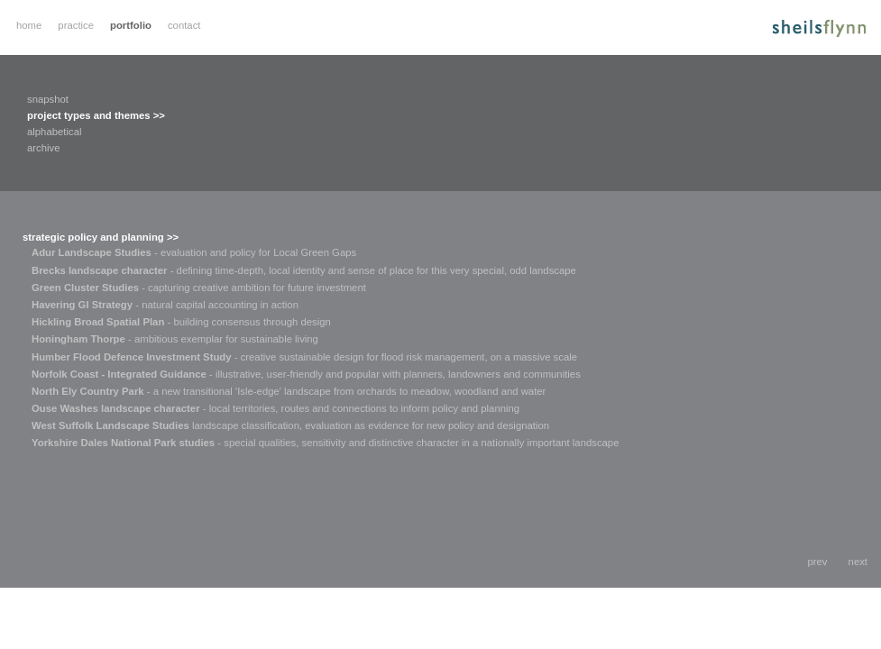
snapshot (48, 99)
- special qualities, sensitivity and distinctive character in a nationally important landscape (325, 442)
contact (184, 25)
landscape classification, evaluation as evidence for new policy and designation (290, 425)
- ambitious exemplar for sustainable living (175, 339)
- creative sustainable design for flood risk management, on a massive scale (304, 357)
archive (43, 147)
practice (76, 25)
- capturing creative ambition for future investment (199, 287)
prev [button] (818, 561)
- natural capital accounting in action (165, 304)
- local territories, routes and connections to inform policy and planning (275, 408)
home (28, 25)
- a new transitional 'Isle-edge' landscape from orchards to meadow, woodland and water (289, 391)
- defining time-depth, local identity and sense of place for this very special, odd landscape (304, 270)
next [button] (858, 561)
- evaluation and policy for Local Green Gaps (194, 252)
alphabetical (54, 131)
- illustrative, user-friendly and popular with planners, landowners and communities (306, 374)
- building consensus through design (181, 321)
